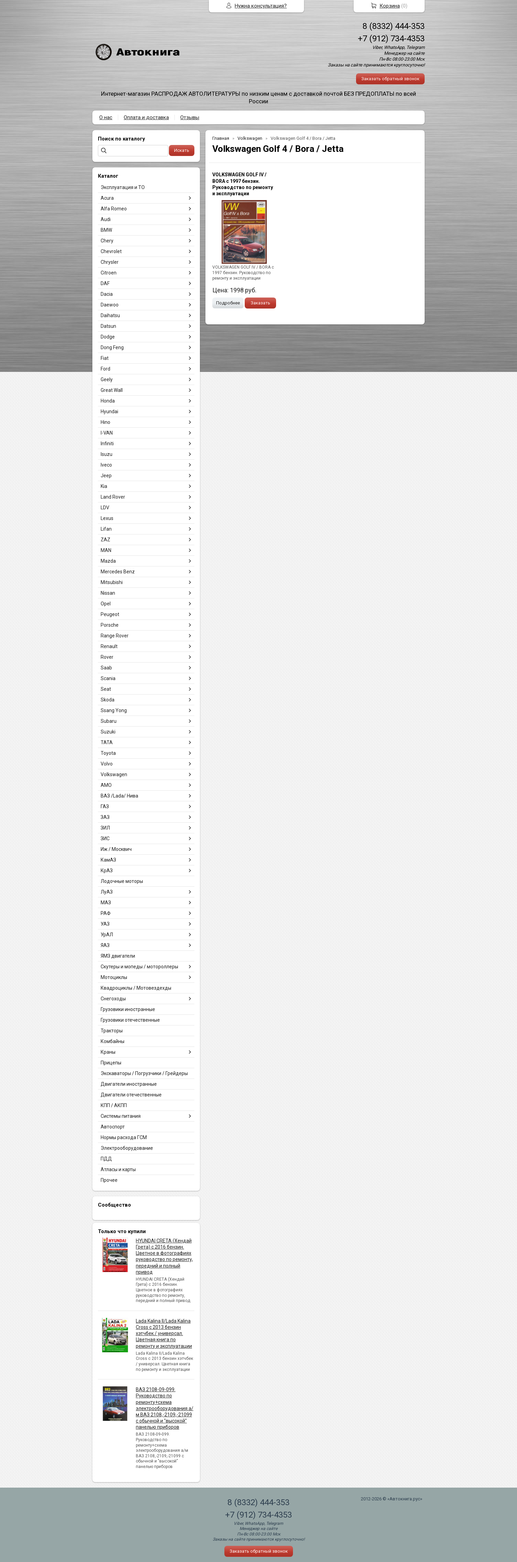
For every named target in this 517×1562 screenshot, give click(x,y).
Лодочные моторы (122, 881)
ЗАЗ (105, 817)
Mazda (108, 561)
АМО (106, 785)
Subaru (108, 721)
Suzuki (108, 732)
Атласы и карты (118, 1169)
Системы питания (121, 1116)
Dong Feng (112, 347)
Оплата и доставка (146, 117)
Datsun (108, 326)
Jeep (106, 475)
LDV (105, 507)
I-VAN (107, 433)
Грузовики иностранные (128, 1009)
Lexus (107, 518)
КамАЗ (108, 860)
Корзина (389, 6)
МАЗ (106, 902)
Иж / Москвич (116, 849)
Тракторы (112, 1030)
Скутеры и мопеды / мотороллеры (139, 966)
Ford (105, 369)
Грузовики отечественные (130, 1020)
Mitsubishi (112, 582)
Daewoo (110, 305)
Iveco (106, 465)
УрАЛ (107, 934)
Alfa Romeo (114, 208)
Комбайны (112, 1041)
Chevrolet (111, 251)
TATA (107, 742)
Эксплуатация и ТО (123, 187)
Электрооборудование (127, 1148)
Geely (107, 379)
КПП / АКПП (114, 1105)
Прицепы (111, 1062)
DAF (105, 283)
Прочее (109, 1180)
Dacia (107, 294)
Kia (104, 486)
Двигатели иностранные (129, 1084)
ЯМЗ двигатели (118, 956)
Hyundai (109, 411)
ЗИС (105, 838)
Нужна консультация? (261, 6)
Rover (107, 657)
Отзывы (189, 117)
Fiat (105, 358)
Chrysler (110, 262)
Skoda (107, 699)
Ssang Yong (114, 710)
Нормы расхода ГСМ (124, 1137)
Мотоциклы (114, 977)
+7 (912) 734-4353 (391, 38)
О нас (105, 117)
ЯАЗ (105, 945)
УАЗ (105, 924)
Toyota (108, 753)
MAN (106, 550)
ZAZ (105, 539)
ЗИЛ (105, 828)
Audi (106, 219)
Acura (107, 198)
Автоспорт (113, 1126)
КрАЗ (107, 870)
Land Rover (113, 497)
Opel (106, 603)
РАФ (106, 913)
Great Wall (112, 390)
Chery (107, 240)
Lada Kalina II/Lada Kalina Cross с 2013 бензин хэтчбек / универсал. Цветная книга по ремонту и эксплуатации (164, 1333)
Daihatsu (110, 315)
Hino (105, 422)
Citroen (108, 272)
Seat (106, 689)
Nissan (108, 593)
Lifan (106, 529)
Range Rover (115, 635)
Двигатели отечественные (131, 1094)
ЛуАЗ (107, 892)
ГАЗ (105, 806)
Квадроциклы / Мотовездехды (136, 988)
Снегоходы (113, 998)
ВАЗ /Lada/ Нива (119, 796)
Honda (108, 401)
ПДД (106, 1159)
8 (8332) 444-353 (394, 26)
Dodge (108, 337)
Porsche (110, 625)
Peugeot (110, 614)
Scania (108, 678)
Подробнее (228, 302)
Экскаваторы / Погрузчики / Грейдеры (144, 1073)
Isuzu (106, 454)
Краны (108, 1052)
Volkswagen (114, 774)
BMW (106, 230)
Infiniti (107, 443)
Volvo (107, 764)
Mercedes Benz (118, 571)
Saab (106, 667)
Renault (109, 646)
